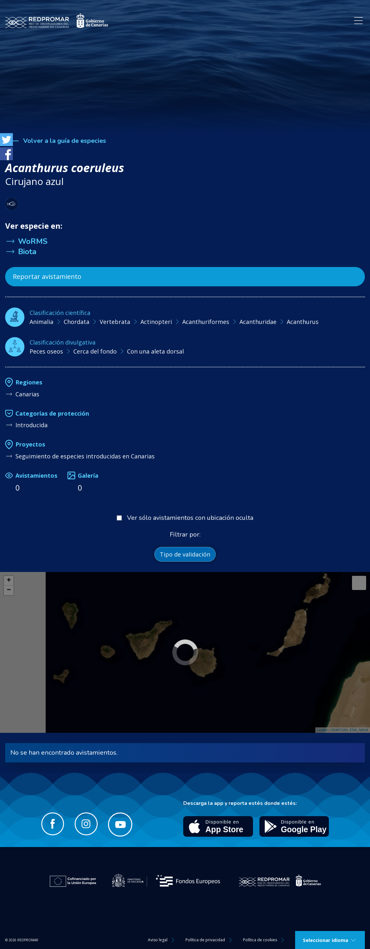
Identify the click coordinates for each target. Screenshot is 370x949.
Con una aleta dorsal (155, 351)
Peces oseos (46, 351)
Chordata (76, 322)
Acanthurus (303, 322)
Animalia (41, 322)
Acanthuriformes (205, 322)
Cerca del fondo (95, 351)
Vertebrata (115, 322)
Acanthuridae (257, 322)
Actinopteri (156, 322)
